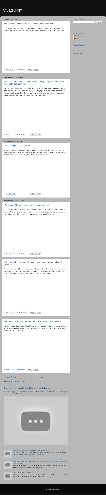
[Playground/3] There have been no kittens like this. (26, 205)
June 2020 (76, 53)
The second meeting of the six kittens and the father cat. (28, 24)
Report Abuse (78, 45)
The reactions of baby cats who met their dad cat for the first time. (33, 321)
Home (41, 377)
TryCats (77, 39)
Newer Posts (10, 377)
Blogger (57, 489)
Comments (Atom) (19, 381)
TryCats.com (11, 10)
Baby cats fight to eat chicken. (17, 146)
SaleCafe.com (79, 36)
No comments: (22, 134)
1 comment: (21, 69)
